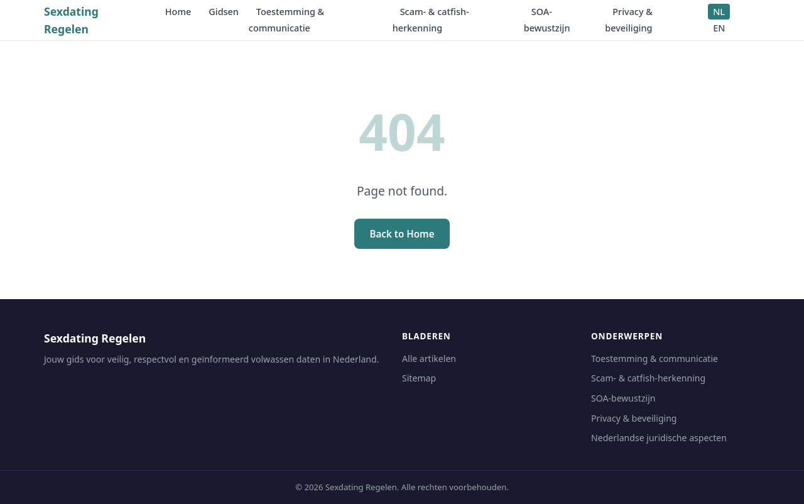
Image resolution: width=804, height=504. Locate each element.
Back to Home (401, 233)
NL (719, 12)
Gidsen (224, 12)
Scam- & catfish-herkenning (431, 20)
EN (719, 28)
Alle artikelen (429, 358)
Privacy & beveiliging (629, 20)
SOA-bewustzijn (547, 20)
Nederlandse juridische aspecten (659, 438)
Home (178, 12)
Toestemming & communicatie (286, 20)
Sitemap (419, 378)
